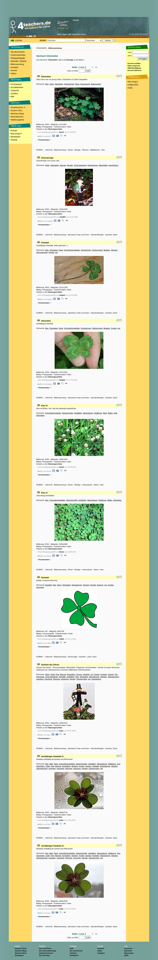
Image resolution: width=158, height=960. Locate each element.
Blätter (110, 413)
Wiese (96, 485)
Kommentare (44, 140)
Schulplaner (19, 955)
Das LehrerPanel (45, 948)
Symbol (51, 252)
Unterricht (48, 150)
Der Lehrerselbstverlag (47, 951)
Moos (77, 84)
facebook (100, 948)
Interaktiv (14, 67)
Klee (46, 84)
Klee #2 (44, 406)
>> (95, 67)
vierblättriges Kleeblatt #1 (52, 756)
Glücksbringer (69, 84)
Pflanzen (85, 150)
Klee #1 (44, 493)
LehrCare (73, 953)
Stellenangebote (17, 120)
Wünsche (56, 679)
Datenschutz (128, 953)
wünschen (65, 679)
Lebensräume (87, 485)
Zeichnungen (73, 657)
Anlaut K (100, 585)
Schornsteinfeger (80, 165)
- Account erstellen (134, 63)
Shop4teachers (18, 107)
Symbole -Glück (111, 235)
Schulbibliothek (17, 87)
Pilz (116, 674)
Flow (57, 674)
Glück (52, 84)
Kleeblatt (45, 243)
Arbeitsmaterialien (18, 55)
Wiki (12, 97)
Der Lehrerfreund (76, 951)
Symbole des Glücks (50, 665)
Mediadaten (16, 137)
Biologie (78, 150)
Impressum (128, 948)
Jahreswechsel (42, 252)
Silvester (63, 165)
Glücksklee (46, 77)
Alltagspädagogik (18, 58)
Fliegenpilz (40, 677)
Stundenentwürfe (18, 52)
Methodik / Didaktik (18, 61)
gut (91, 674)
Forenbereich (16, 84)
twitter (99, 951)
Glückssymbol (97, 250)
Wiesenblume (88, 413)
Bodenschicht (96, 84)
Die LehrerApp (44, 955)
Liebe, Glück (92, 657)
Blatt (51, 764)
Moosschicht (85, 84)
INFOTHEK (16, 79)
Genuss (79, 674)
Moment (63, 674)
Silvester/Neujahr (97, 235)
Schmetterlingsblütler (72, 250)
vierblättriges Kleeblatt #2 (52, 846)
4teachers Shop (20, 948)
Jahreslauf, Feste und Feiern (78, 235)
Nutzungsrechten (55, 129)
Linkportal (15, 90)
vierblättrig (70, 677)
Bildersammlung (17, 64)
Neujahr (70, 165)
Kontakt (14, 131)
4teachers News (21, 953)
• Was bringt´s (132, 82)
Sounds (14, 70)
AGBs (126, 955)
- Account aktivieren (134, 70)
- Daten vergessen (133, 66)
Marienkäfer (103, 165)
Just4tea (14, 94)
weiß (115, 413)
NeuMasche (74, 955)
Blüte (105, 413)
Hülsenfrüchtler (67, 413)
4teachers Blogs (17, 114)
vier (56, 252)
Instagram (101, 953)
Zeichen (111, 674)
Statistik (14, 140)
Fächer (70, 150)
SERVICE (15, 103)
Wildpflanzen (95, 150)
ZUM (71, 948)
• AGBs (129, 88)
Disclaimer (128, 951)
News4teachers (17, 117)
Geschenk (40, 587)
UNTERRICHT (17, 47)
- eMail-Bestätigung (134, 68)
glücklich (86, 674)
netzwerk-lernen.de (46, 953)
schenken (40, 679)
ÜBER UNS (16, 126)
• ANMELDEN (132, 85)
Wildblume (98, 413)
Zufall (52, 674)
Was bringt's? (16, 134)
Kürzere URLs (16, 110)
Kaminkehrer (113, 165)
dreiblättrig (78, 413)
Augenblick (71, 674)
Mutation (107, 250)
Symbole (82, 657)
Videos (13, 73)
